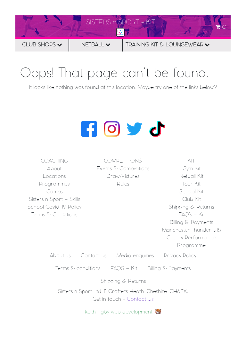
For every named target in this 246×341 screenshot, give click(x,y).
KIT (191, 161)
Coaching (54, 161)
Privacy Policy (180, 255)
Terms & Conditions (54, 214)
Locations (54, 176)
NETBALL (96, 44)
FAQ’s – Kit (191, 214)
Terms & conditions (77, 268)
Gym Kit (192, 168)
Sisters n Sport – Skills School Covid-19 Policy (54, 203)
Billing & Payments (191, 222)
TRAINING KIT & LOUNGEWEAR (151, 44)
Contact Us (140, 299)
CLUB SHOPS (42, 44)
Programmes (54, 184)
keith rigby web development (118, 312)
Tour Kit (191, 184)
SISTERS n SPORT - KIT (120, 23)
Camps (54, 191)
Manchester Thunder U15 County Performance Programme (191, 238)
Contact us (93, 255)
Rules (123, 184)
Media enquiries (135, 255)
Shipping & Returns (191, 207)
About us (60, 255)
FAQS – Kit (124, 268)
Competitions (123, 161)
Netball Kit (191, 176)
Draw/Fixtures (123, 176)
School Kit (191, 191)
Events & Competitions (123, 168)
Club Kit (191, 199)
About (54, 168)
